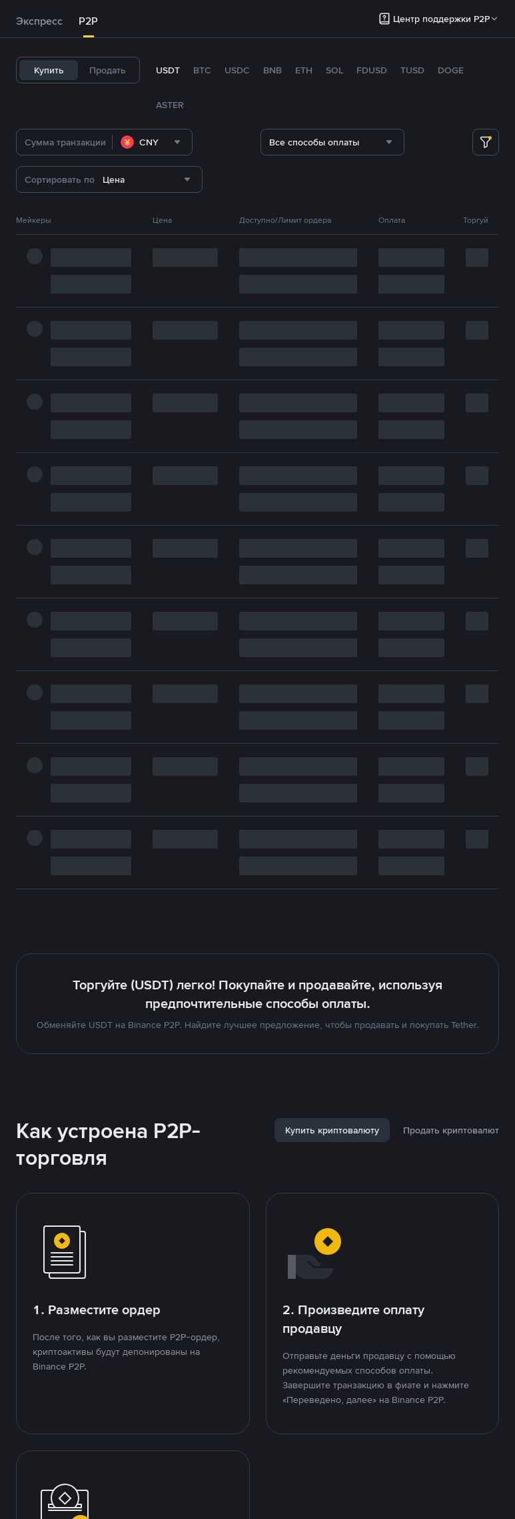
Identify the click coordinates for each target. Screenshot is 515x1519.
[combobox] (152, 142)
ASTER (170, 105)
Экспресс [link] (39, 21)
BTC (202, 70)
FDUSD (371, 70)
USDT (168, 70)
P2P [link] (88, 21)
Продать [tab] (107, 70)
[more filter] (485, 142)
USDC (237, 70)
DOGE (451, 70)
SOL (334, 70)
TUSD (412, 70)
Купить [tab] (49, 70)
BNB (272, 70)
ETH (303, 70)
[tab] (39, 21)
